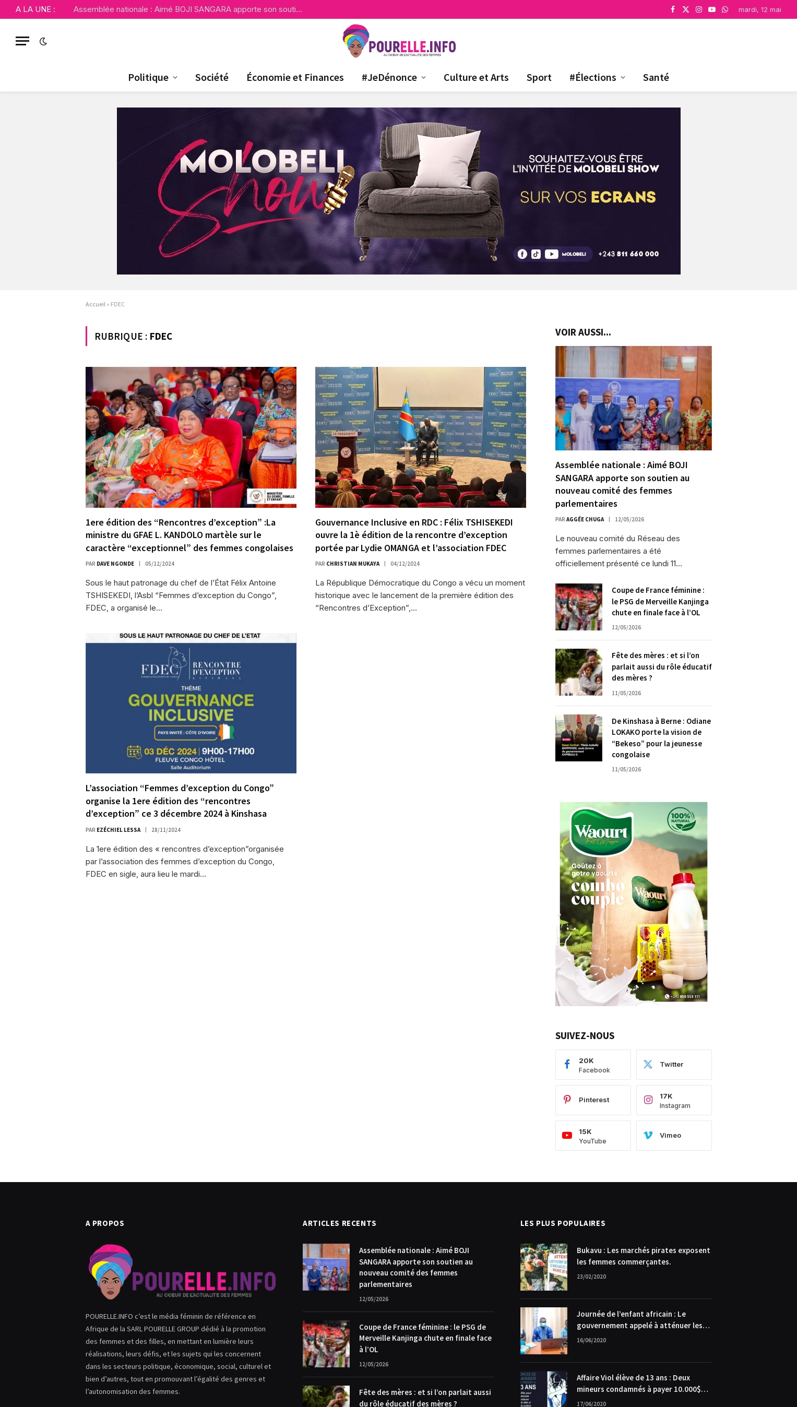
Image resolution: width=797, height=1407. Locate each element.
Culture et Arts (476, 77)
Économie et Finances (295, 77)
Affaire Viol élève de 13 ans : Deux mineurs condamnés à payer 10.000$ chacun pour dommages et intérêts (639, 1383)
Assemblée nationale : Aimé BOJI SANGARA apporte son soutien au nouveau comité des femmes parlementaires (191, 9)
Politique (148, 77)
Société (212, 77)
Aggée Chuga (585, 519)
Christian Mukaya (352, 563)
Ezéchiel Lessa (118, 829)
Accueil (95, 304)
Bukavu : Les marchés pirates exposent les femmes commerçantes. (643, 1255)
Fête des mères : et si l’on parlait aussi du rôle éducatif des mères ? (662, 666)
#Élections (592, 77)
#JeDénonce (389, 77)
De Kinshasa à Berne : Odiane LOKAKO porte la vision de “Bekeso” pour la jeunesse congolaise (661, 737)
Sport (539, 77)
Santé (656, 77)
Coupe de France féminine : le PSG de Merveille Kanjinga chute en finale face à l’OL (660, 601)
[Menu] (22, 41)
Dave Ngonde (115, 563)
